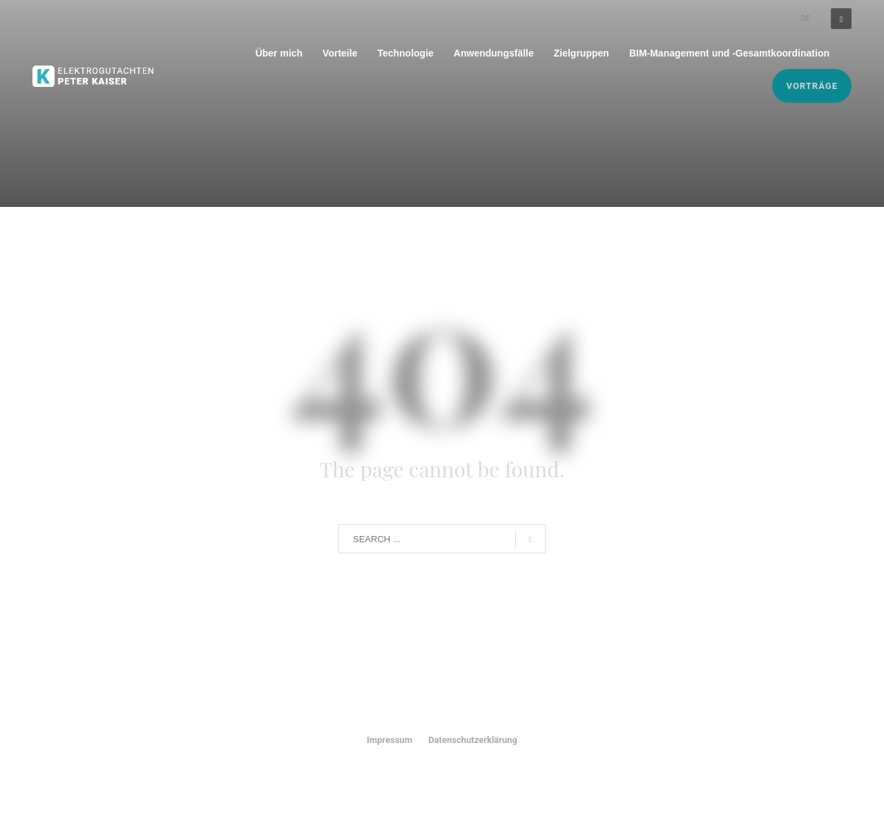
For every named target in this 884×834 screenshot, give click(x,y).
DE (805, 18)
